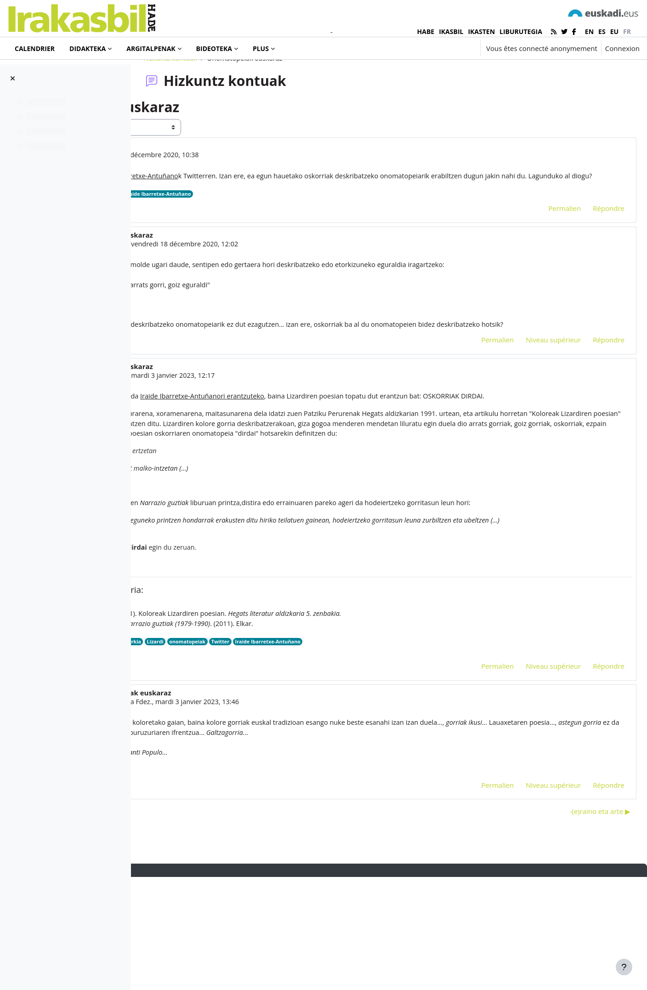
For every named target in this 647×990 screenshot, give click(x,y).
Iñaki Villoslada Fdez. (250, 812)
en (589, 31)
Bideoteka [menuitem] (214, 48)
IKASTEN (481, 31)
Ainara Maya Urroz (234, 292)
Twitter (208, 242)
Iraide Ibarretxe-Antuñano (301, 242)
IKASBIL (451, 31)
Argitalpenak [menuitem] (150, 48)
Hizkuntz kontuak (229, 95)
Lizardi (292, 751)
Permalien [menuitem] (542, 257)
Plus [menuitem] (261, 48)
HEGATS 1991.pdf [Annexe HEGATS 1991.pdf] (225, 761)
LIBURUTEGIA (520, 31)
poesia (245, 751)
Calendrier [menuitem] (35, 48)
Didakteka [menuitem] (87, 48)
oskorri (222, 751)
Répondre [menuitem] (586, 257)
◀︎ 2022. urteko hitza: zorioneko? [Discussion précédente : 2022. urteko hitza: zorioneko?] (206, 923)
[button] (446, 48)
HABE (426, 31)
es (602, 31)
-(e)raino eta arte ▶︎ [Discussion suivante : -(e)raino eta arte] (577, 923)
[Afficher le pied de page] (624, 967)
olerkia (269, 751)
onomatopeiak (242, 242)
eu (614, 31)
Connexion (622, 48)
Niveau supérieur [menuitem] (531, 401)
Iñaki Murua (209, 192)
